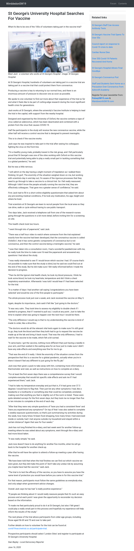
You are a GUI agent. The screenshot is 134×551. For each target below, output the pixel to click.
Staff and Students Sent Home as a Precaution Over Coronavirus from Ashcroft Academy (108, 86)
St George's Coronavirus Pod (105, 77)
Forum (113, 3)
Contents (122, 3)
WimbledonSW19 (16, 3)
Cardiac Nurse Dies (101, 52)
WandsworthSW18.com (103, 101)
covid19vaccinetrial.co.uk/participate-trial (27, 528)
